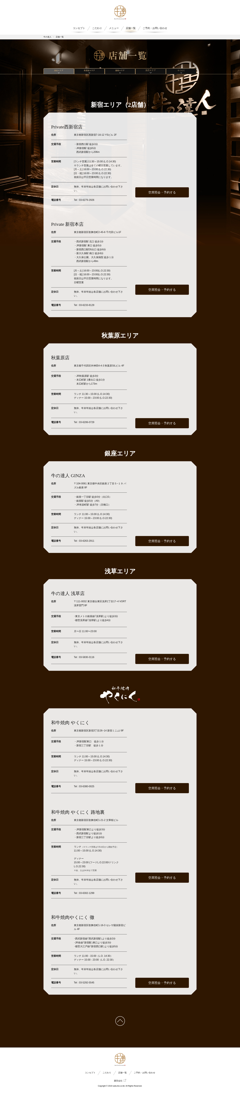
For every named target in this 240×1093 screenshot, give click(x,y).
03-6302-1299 (86, 893)
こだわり (97, 28)
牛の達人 (47, 37)
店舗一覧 (131, 28)
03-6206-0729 (86, 422)
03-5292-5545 (86, 982)
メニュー (114, 28)
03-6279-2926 (86, 200)
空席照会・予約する (162, 192)
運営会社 (120, 1080)
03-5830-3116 (86, 657)
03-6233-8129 (86, 305)
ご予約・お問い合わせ (155, 28)
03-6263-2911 (86, 541)
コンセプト (79, 28)
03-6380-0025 (86, 786)
